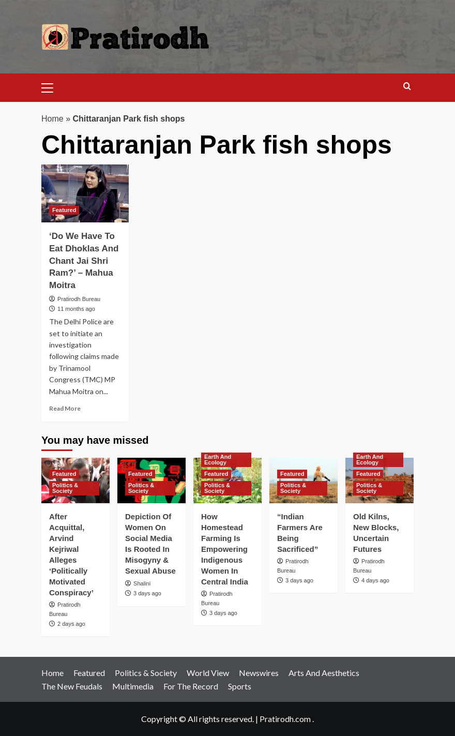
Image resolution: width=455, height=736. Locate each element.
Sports (239, 686)
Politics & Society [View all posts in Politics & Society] (65, 488)
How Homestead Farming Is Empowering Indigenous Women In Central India (224, 549)
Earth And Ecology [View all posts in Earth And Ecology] (217, 459)
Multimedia (133, 686)
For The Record (190, 686)
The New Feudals (71, 686)
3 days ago (147, 593)
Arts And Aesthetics (324, 673)
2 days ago (71, 624)
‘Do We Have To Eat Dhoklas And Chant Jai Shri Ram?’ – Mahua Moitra (83, 260)
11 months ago (76, 309)
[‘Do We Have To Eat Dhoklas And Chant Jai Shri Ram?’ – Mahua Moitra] (85, 193)
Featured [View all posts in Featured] (64, 210)
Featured (89, 673)
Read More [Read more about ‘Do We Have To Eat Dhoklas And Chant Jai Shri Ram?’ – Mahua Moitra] (65, 408)
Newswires (259, 673)
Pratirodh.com (285, 719)
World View (208, 673)
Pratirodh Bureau (78, 299)
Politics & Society (146, 673)
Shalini (141, 583)
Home (52, 118)
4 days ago (375, 580)
